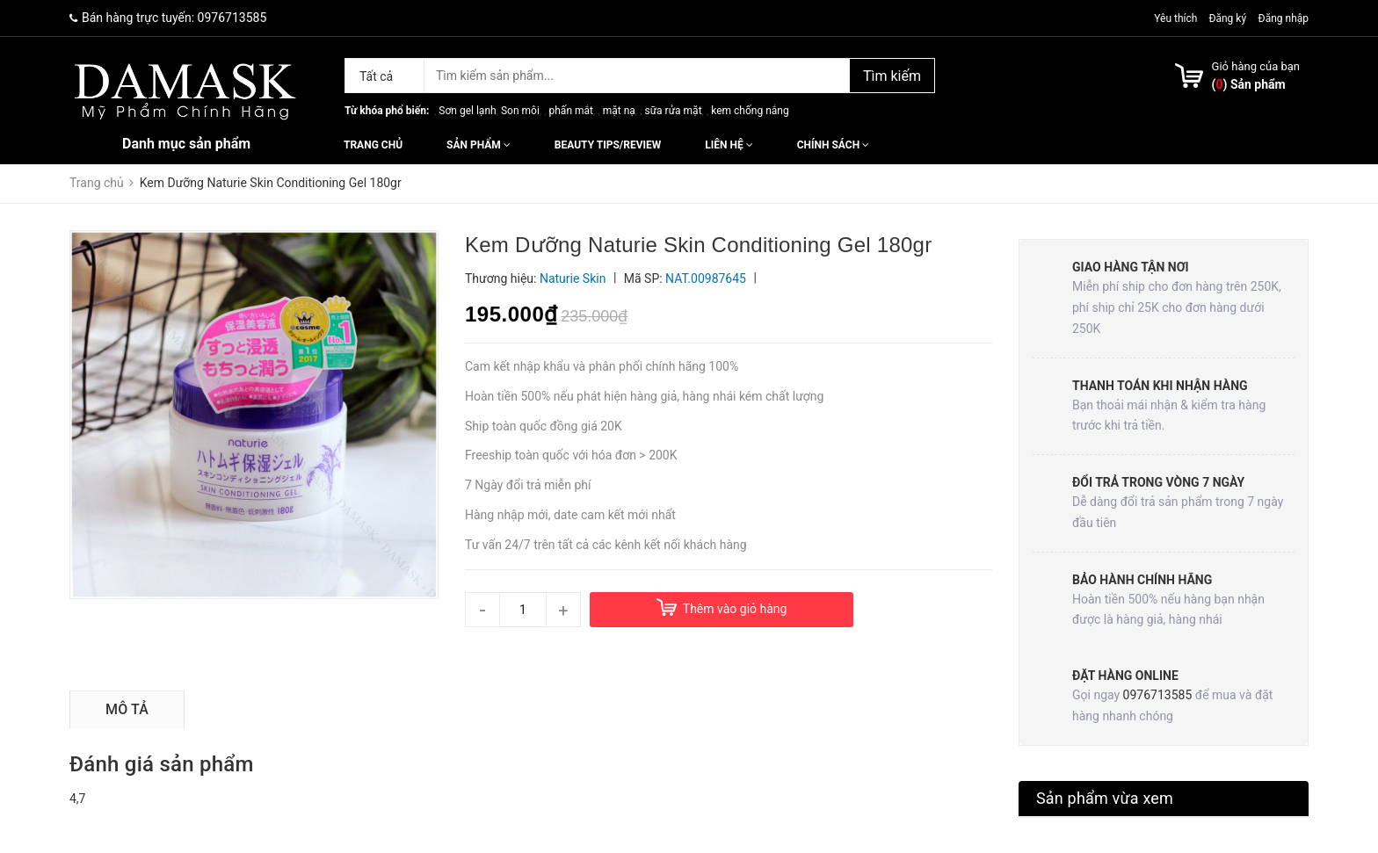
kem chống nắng (749, 111)
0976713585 (232, 18)
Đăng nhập (1283, 18)
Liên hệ (728, 145)
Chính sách (833, 145)
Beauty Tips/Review (608, 145)
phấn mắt (571, 111)
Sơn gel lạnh (467, 111)
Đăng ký (1227, 18)
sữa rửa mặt (672, 111)
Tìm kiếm (892, 76)
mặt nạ (619, 111)
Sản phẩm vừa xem (1104, 798)
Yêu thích (1177, 18)
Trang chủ (373, 145)
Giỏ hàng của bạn (1256, 66)
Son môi (520, 111)
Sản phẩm (478, 145)
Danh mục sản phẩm (186, 143)
